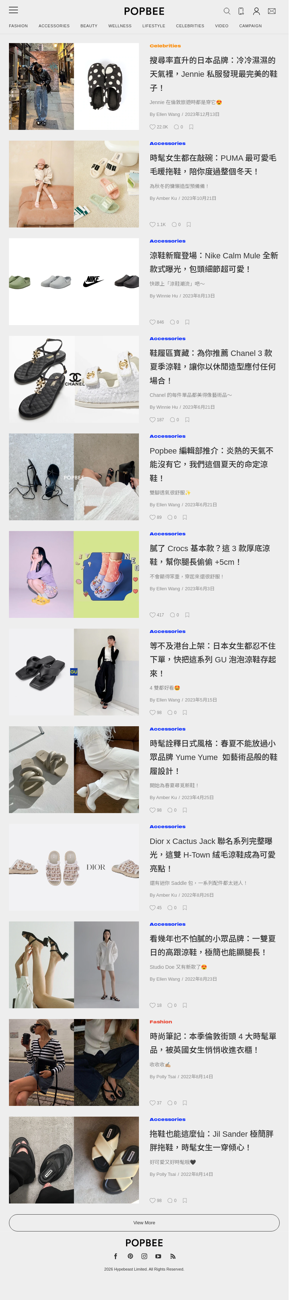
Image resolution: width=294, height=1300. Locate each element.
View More (144, 1222)
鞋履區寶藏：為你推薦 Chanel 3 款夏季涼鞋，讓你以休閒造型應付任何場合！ (213, 367)
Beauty (89, 26)
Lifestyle (154, 26)
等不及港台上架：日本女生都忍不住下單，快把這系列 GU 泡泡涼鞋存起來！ (213, 660)
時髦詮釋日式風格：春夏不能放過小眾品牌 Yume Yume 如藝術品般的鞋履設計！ (214, 757)
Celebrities (190, 26)
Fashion (18, 26)
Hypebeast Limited (130, 1269)
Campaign (250, 26)
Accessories (54, 26)
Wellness (120, 26)
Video (222, 26)
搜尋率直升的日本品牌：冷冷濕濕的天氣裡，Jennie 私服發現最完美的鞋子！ (214, 74)
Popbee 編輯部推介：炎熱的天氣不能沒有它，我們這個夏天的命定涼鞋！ (212, 464)
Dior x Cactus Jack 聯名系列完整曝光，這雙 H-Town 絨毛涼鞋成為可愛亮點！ (212, 855)
